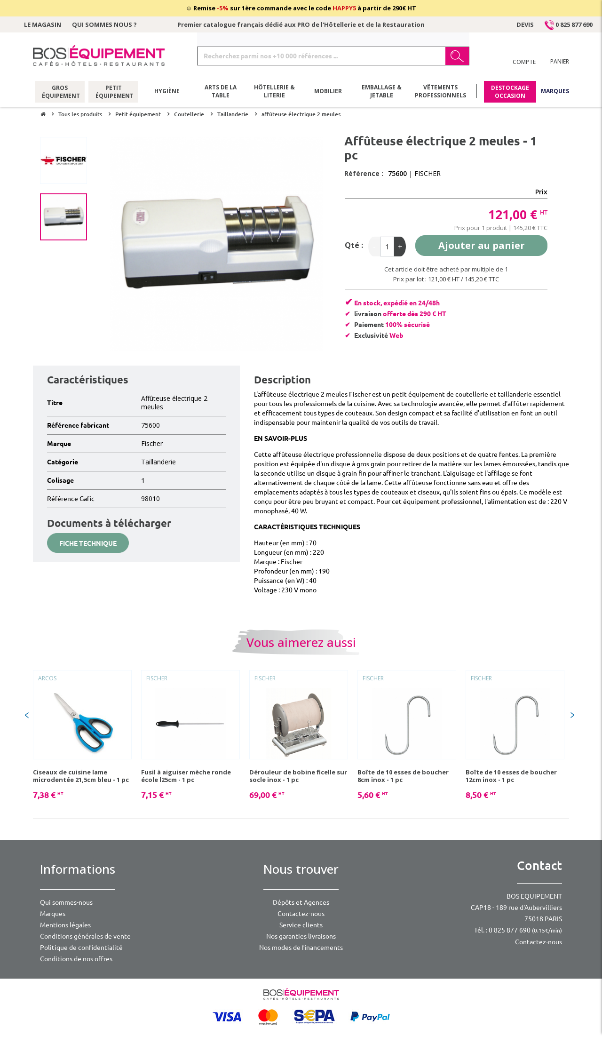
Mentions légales (65, 925)
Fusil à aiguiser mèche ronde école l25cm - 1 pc (186, 775)
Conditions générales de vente (85, 936)
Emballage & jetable (382, 92)
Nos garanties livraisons (301, 936)
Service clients (301, 925)
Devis (525, 24)
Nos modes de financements (301, 947)
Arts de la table (221, 92)
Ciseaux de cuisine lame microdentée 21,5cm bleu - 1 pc (81, 775)
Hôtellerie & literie (274, 92)
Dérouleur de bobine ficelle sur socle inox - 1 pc (298, 775)
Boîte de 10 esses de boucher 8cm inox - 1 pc (403, 775)
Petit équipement (114, 92)
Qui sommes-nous (66, 902)
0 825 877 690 (569, 24)
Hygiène (167, 92)
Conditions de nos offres (76, 959)
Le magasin (42, 24)
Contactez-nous (301, 913)
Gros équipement (60, 92)
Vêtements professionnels (440, 92)
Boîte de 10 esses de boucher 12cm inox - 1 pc (511, 775)
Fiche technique (88, 543)
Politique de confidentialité (81, 947)
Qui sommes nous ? (104, 24)
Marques (555, 92)
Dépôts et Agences (301, 902)
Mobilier (328, 92)
